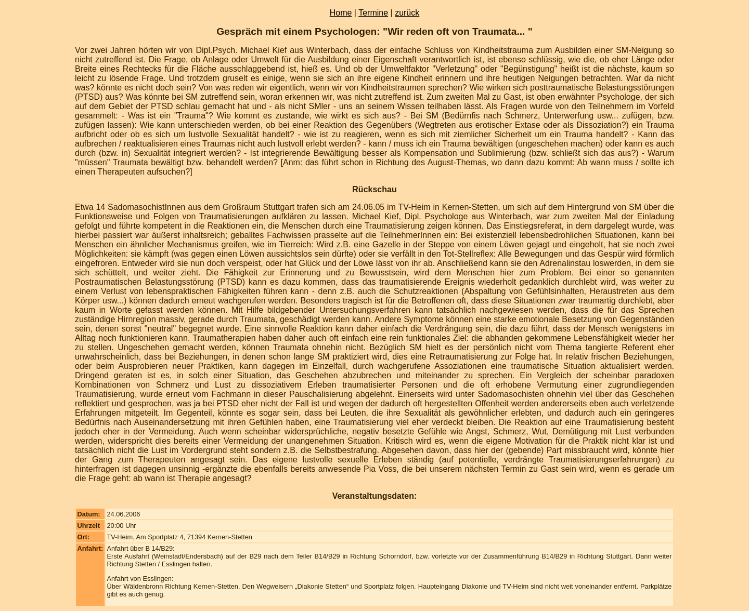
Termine (373, 12)
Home (341, 12)
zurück (407, 12)
